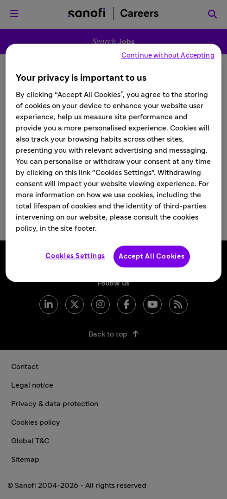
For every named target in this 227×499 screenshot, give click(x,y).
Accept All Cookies (152, 256)
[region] (113, 163)
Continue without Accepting (167, 55)
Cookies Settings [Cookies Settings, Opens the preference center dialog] (75, 256)
